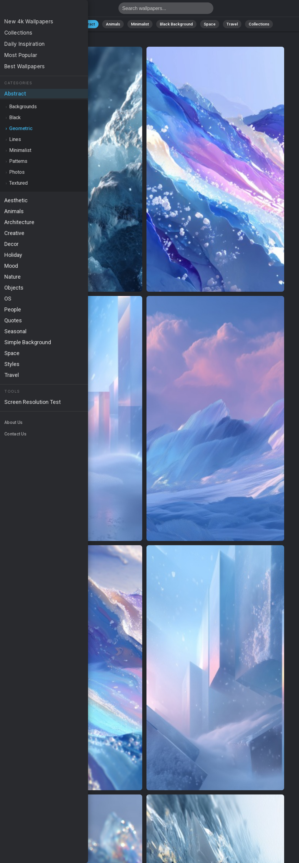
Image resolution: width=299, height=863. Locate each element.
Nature (62, 24)
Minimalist (140, 24)
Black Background (176, 24)
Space (210, 24)
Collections (259, 24)
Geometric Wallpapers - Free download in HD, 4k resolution (36, 10)
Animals (113, 24)
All (43, 24)
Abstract (87, 24)
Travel (232, 24)
